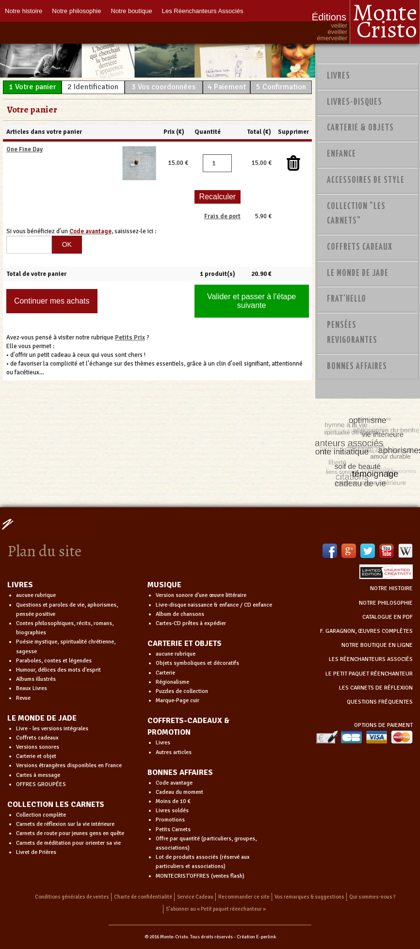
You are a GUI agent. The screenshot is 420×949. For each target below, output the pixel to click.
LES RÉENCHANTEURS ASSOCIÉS (371, 659)
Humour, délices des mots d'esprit (58, 670)
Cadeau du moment (179, 792)
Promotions (170, 819)
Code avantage (174, 783)
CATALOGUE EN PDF (387, 617)
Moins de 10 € (173, 801)
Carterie (165, 672)
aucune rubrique (36, 595)
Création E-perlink (256, 937)
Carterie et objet (36, 756)
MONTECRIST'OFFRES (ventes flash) (200, 876)
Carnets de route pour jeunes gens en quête (70, 833)
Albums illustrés (36, 679)
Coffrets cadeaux (37, 737)
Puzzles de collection (182, 691)
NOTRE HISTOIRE (391, 588)
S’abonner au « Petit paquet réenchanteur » (216, 909)
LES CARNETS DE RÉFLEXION (376, 688)
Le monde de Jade (357, 273)
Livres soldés (172, 810)
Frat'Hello (346, 299)
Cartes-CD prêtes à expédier (191, 623)
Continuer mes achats (52, 301)
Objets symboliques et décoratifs (197, 663)
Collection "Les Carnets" (356, 214)
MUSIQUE (164, 585)
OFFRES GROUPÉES (41, 784)
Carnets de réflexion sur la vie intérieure (65, 824)
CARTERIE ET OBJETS (184, 643)
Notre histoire (23, 11)
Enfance (341, 154)
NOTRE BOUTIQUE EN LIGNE (377, 645)
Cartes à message (38, 775)
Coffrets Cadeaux (359, 247)
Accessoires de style (365, 180)
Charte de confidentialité (143, 897)
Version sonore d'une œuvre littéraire (201, 595)
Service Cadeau (195, 897)
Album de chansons (180, 614)
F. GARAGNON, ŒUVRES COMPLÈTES (366, 631)
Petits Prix (130, 337)
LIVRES (20, 585)
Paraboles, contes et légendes (54, 660)
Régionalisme (172, 682)
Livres (338, 76)
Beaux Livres (31, 688)
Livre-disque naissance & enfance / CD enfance (214, 605)
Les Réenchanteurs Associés (202, 11)
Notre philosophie (76, 11)
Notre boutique (131, 11)
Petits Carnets (173, 829)
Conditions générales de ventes (72, 897)
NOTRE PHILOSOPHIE (386, 603)
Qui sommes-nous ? (372, 897)
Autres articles (174, 752)
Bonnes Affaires (357, 366)
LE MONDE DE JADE (42, 718)
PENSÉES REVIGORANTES (352, 333)
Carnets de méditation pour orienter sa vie (68, 843)
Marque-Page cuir (177, 700)
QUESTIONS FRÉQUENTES (380, 702)
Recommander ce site (244, 897)
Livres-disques (354, 102)
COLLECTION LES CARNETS (55, 804)
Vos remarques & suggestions (309, 897)
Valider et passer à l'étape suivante (251, 300)
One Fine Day (24, 149)
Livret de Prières (36, 852)
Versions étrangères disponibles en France (69, 765)
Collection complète (41, 815)
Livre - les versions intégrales (52, 728)
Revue (23, 698)
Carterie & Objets (360, 128)
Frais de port (222, 216)
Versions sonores (37, 747)
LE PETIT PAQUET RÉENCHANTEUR (369, 673)
